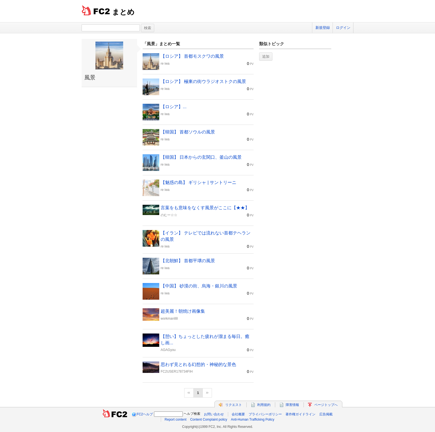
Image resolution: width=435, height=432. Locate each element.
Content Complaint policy (208, 419)
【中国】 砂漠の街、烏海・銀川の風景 (199, 286)
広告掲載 (326, 414)
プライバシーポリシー (265, 414)
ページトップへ (326, 405)
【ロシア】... (173, 106)
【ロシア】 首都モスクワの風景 (192, 56)
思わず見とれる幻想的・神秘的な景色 (198, 364)
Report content (175, 419)
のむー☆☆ (169, 215)
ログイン (343, 28)
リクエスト (233, 405)
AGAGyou (168, 350)
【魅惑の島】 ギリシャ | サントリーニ (199, 182)
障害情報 (292, 405)
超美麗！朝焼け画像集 (183, 311)
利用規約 (263, 405)
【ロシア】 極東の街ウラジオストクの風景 (203, 81)
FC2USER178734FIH (177, 371)
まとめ (123, 12)
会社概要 (238, 414)
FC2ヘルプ (145, 414)
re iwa (165, 63)
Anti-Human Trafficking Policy (252, 419)
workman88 (169, 318)
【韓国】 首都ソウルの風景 (188, 132)
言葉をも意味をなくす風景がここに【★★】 (205, 207)
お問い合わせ (214, 414)
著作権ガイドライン (300, 414)
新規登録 (322, 28)
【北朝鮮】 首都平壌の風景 (188, 260)
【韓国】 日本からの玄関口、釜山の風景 (201, 157)
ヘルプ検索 (192, 413)
